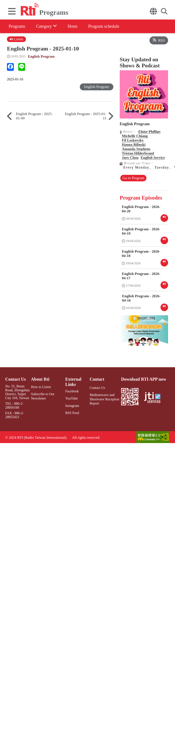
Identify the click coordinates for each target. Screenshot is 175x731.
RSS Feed (72, 413)
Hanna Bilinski (133, 145)
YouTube (71, 398)
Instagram (72, 405)
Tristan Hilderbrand (138, 153)
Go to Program (133, 178)
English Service (153, 158)
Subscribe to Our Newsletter (42, 396)
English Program (41, 56)
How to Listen (41, 387)
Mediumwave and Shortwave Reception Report (104, 399)
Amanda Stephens (136, 149)
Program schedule (104, 26)
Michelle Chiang (135, 136)
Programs (17, 26)
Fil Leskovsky (133, 140)
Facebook (72, 391)
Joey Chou (130, 158)
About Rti (40, 379)
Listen (16, 39)
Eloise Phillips (149, 132)
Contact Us (15, 379)
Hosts (73, 26)
